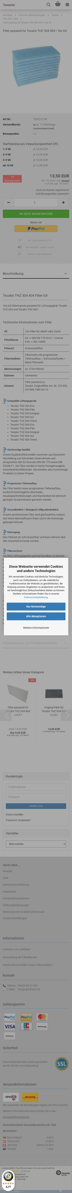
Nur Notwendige (36, 606)
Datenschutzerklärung (36, 597)
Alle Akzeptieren (36, 616)
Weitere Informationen (36, 627)
